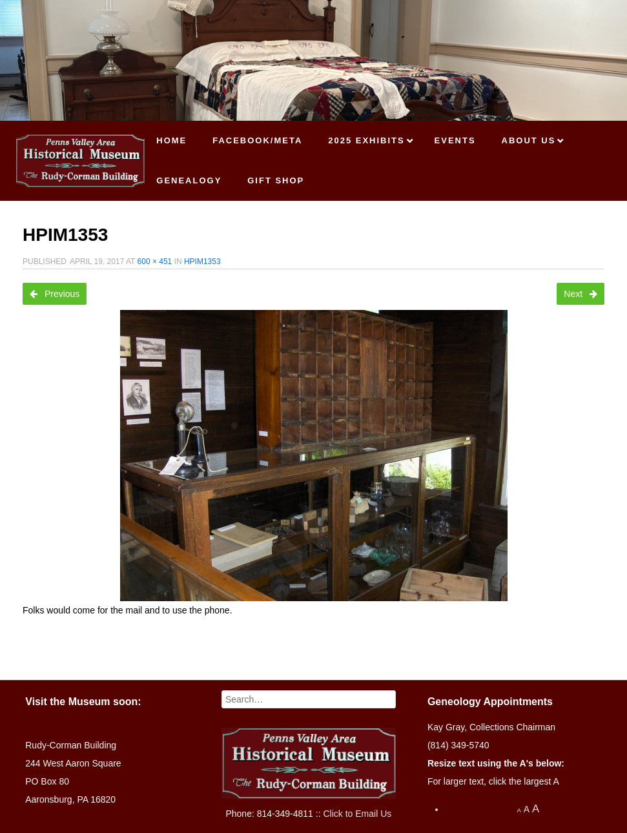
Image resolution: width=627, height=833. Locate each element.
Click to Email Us (357, 813)
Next (580, 294)
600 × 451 (155, 261)
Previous (54, 294)
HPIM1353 (202, 261)
